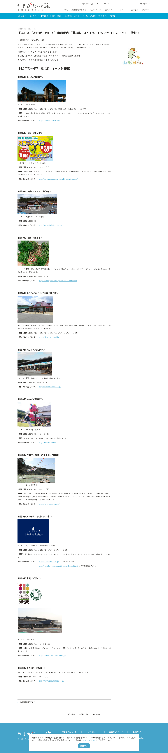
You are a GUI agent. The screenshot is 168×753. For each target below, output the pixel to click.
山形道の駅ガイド (26, 702)
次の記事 (97, 714)
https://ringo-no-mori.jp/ (49, 337)
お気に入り (88, 4)
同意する (84, 745)
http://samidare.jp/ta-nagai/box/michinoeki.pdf (58, 566)
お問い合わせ (139, 738)
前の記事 (70, 714)
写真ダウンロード (116, 732)
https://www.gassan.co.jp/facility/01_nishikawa (58, 280)
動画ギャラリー (139, 732)
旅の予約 (134, 9)
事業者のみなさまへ (70, 732)
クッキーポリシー (88, 740)
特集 (66, 9)
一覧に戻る (84, 714)
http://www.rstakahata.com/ (51, 680)
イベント (123, 9)
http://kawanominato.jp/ (49, 561)
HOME (21, 16)
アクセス (146, 9)
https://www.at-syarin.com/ (50, 120)
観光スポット (110, 9)
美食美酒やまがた (78, 9)
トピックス (32, 16)
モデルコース (95, 9)
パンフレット (93, 732)
